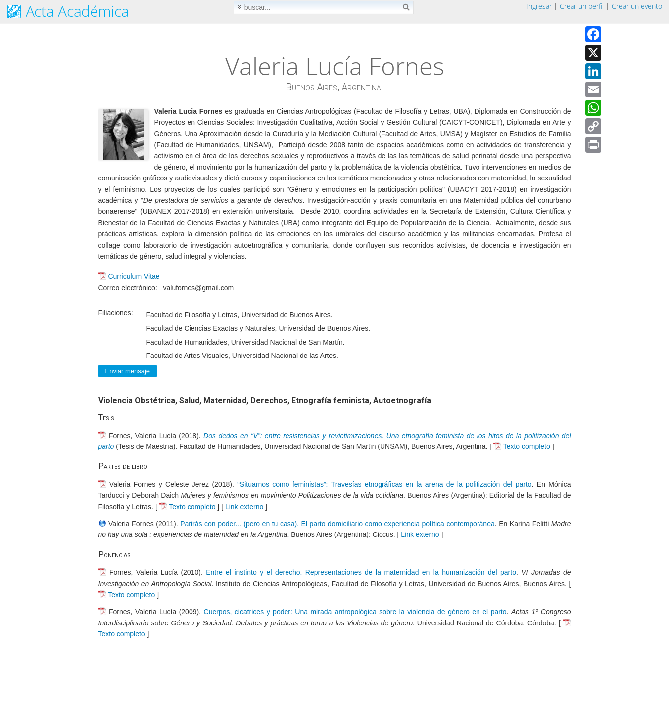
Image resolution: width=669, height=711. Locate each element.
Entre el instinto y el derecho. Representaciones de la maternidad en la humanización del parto (361, 572)
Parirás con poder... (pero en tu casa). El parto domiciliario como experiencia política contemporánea (337, 524)
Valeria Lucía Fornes (334, 65)
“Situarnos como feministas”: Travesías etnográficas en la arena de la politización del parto (384, 484)
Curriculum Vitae (133, 276)
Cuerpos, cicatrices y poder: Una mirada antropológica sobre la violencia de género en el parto (355, 612)
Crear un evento (637, 6)
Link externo (244, 507)
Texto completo (526, 446)
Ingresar (539, 6)
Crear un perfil (582, 6)
